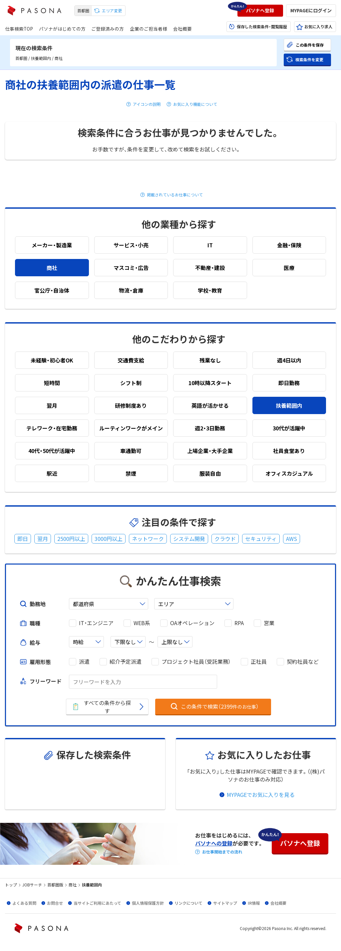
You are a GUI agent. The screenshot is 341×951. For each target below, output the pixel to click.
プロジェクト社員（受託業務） (196, 661)
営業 (269, 622)
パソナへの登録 (213, 843)
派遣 (84, 661)
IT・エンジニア (96, 622)
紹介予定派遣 (126, 661)
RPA (239, 622)
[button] (260, 11)
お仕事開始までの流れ (222, 852)
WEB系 (142, 622)
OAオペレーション (192, 622)
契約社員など (303, 661)
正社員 (259, 661)
